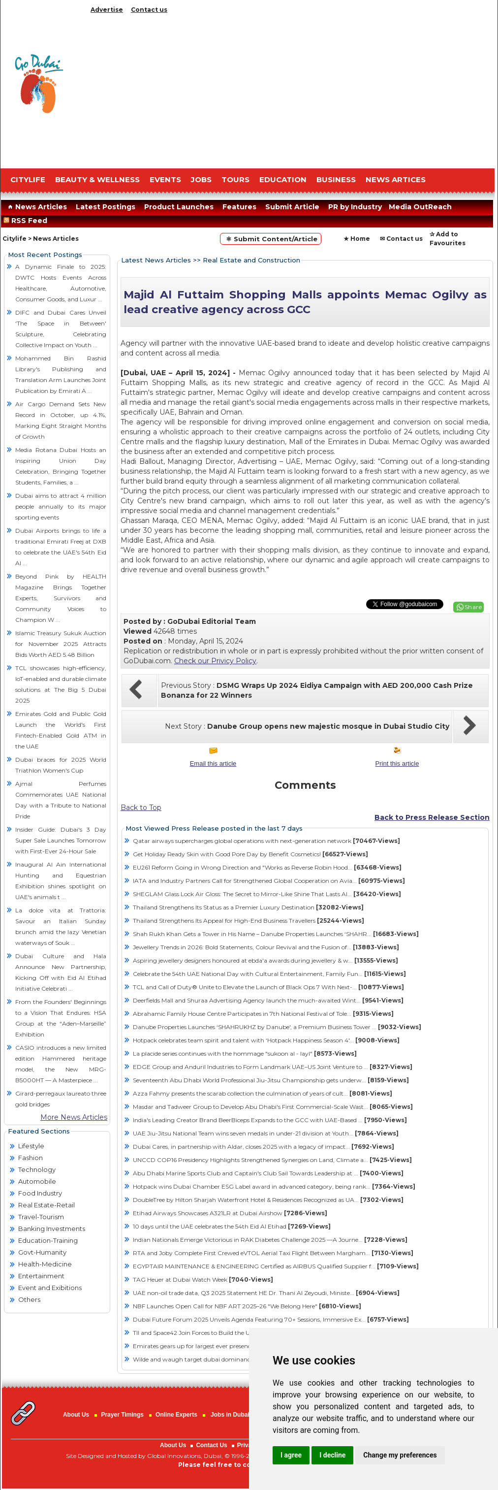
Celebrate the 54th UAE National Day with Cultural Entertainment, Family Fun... (269, 973)
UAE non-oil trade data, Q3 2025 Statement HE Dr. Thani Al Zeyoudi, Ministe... (266, 1292)
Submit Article (292, 206)
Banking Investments (51, 1228)
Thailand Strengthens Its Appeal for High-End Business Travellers (248, 920)
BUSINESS (336, 179)
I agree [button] (291, 1455)
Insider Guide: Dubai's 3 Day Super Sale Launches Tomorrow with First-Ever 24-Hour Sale (60, 840)
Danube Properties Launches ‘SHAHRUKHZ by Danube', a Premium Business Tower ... (277, 1027)
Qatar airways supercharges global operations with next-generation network (266, 840)
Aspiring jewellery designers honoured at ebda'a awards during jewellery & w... (265, 960)
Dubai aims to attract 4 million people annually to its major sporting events (60, 506)
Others (29, 1299)
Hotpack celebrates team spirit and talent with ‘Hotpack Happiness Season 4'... (266, 1040)
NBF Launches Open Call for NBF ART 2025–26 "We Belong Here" (247, 1306)
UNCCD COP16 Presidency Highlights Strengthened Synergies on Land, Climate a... (272, 1160)
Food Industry (40, 1193)
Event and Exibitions (50, 1288)
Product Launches (179, 206)
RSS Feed (27, 220)
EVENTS (165, 179)
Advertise (107, 9)
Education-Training (48, 1240)
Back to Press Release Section (432, 817)
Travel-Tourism (41, 1217)
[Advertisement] (291, 89)
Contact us (149, 9)
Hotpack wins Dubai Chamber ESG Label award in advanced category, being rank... (274, 1186)
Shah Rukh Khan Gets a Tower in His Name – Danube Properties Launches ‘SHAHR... (276, 934)
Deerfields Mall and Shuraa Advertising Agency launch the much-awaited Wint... (268, 1000)
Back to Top (141, 807)
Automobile (37, 1181)
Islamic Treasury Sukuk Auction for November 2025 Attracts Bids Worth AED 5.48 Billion (60, 643)
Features (239, 206)
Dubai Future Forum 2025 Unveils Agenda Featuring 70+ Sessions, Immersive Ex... (271, 1319)
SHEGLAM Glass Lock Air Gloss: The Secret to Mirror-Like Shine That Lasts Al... (267, 894)
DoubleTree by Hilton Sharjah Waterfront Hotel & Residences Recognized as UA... (268, 1199)
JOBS (201, 179)
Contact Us (211, 1445)
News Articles (36, 206)
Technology (37, 1169)
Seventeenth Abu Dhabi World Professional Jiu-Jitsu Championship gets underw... (271, 1080)
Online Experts (176, 1414)
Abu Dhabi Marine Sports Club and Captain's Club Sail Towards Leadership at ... (268, 1173)
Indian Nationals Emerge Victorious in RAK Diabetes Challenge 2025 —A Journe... (270, 1239)
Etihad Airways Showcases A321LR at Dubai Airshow (230, 1213)
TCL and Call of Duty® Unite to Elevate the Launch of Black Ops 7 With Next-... (268, 987)
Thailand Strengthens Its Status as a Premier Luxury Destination (248, 907)
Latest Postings (105, 206)
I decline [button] (332, 1455)
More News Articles (73, 1117)
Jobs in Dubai (230, 1414)
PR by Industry (355, 206)
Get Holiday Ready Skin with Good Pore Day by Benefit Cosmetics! (250, 854)
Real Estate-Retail (46, 1205)
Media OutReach (420, 206)
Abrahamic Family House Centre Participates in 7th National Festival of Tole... (263, 1013)
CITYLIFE (27, 179)
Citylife (14, 238)
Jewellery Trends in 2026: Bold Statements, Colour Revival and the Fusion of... (266, 947)
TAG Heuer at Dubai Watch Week (203, 1279)
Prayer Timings (122, 1414)
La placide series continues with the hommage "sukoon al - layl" (245, 1053)
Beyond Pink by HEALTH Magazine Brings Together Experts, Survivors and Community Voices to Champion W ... (60, 598)
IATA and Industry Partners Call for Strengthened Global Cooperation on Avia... (269, 880)
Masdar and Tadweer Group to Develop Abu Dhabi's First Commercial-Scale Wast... (273, 1106)
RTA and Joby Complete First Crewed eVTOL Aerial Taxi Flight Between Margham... (273, 1253)
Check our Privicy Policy (215, 660)
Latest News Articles (156, 260)
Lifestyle (31, 1146)
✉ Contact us (401, 238)
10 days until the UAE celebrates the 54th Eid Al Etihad (232, 1226)
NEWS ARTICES (396, 179)
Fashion (30, 1158)
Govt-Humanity (42, 1252)
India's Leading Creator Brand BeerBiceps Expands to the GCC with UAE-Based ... (270, 1120)
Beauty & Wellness (97, 179)
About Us (76, 1414)
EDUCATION (283, 179)
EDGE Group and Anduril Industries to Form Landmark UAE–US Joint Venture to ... (272, 1066)
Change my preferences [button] (399, 1455)
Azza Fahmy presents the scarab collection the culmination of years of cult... (262, 1093)
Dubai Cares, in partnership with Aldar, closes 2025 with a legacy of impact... (263, 1146)
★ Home (356, 238)
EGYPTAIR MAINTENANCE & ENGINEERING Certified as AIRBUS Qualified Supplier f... (276, 1266)
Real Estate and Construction (251, 260)
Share (473, 607)
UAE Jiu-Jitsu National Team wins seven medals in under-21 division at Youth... (266, 1133)
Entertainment (41, 1276)
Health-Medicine (45, 1264)
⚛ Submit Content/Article (270, 239)
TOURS (235, 179)
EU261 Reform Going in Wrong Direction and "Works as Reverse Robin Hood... (267, 867)
